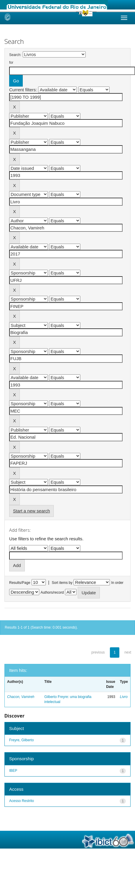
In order (117, 583)
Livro (124, 697)
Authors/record (52, 592)
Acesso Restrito (21, 801)
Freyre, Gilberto (21, 740)
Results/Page (19, 583)
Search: (15, 55)
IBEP (13, 771)
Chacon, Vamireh (20, 697)
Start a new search (31, 510)
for (11, 62)
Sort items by (62, 583)
